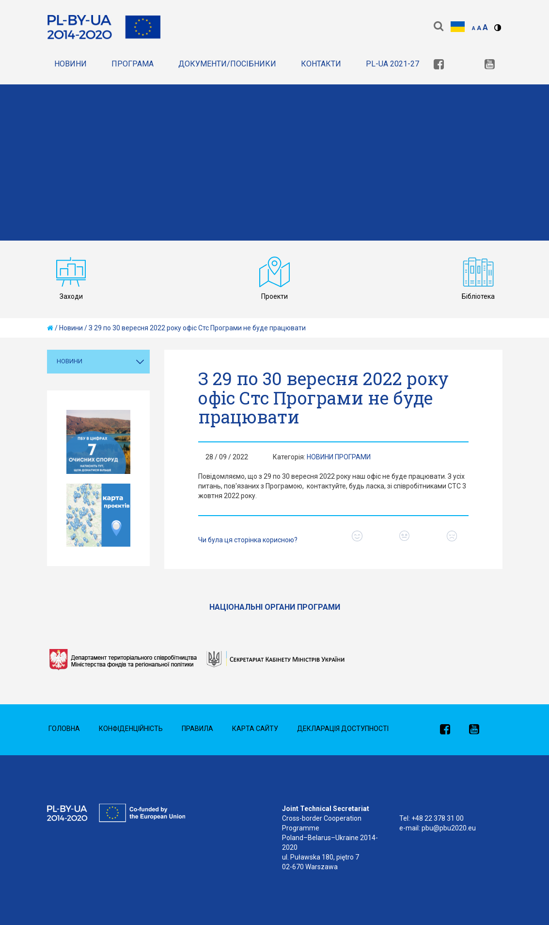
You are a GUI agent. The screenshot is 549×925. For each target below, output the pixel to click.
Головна (64, 728)
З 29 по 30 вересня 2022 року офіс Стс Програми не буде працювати (197, 328)
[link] (439, 65)
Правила (197, 728)
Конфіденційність (131, 728)
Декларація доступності (343, 728)
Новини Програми (339, 457)
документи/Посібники (227, 63)
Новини (70, 63)
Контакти (321, 63)
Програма (132, 63)
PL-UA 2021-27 (392, 63)
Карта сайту (255, 728)
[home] (50, 328)
